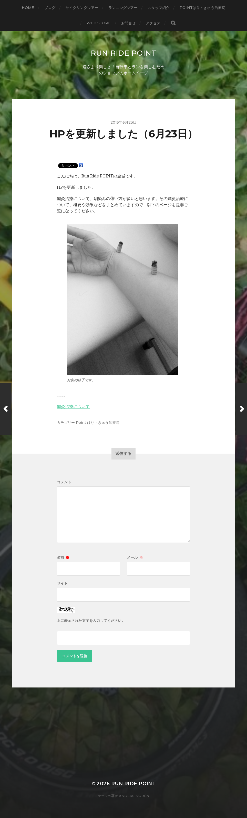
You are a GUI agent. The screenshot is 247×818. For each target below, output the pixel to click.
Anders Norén (134, 796)
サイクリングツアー (82, 7)
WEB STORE (99, 23)
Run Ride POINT (123, 53)
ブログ (49, 7)
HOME (28, 7)
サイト (62, 583)
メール (135, 557)
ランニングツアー (122, 7)
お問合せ (128, 23)
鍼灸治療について (73, 406)
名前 (63, 557)
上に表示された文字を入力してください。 (91, 620)
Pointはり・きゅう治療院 (202, 7)
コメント (64, 482)
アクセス (153, 23)
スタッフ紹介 (158, 7)
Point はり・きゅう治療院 (97, 422)
